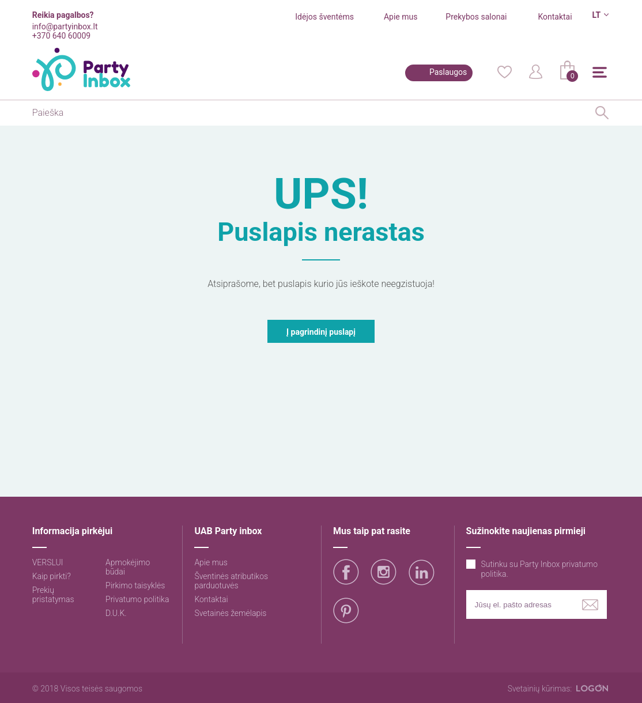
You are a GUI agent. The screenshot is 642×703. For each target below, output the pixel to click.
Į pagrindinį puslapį (321, 332)
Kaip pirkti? (51, 576)
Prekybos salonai (476, 16)
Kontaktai (555, 16)
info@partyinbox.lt (65, 26)
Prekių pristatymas (53, 594)
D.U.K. (116, 613)
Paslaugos (448, 72)
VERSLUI (47, 562)
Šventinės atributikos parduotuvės (231, 581)
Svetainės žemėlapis (230, 613)
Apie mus (401, 16)
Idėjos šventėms (324, 16)
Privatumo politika (137, 599)
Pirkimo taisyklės (135, 585)
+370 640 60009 (61, 35)
